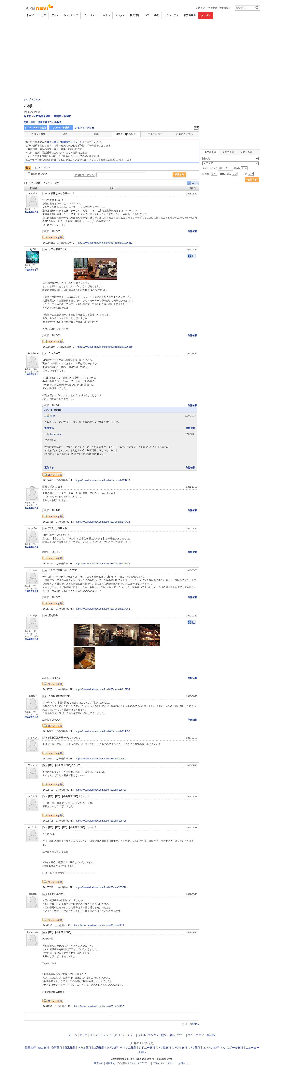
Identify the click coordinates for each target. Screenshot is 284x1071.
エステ (138, 1063)
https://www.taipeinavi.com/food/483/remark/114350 (103, 731)
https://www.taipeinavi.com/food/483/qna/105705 (101, 820)
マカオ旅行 (84, 1047)
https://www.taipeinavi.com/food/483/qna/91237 (99, 1006)
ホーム (73, 1035)
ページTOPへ (192, 1024)
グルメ (54, 15)
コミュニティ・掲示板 (201, 1035)
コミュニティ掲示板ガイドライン (64, 142)
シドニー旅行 (147, 1047)
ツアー (181, 1035)
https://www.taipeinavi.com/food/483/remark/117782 (103, 608)
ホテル (106, 15)
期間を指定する (39, 174)
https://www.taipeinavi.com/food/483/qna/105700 (101, 789)
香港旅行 (70, 1047)
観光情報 (134, 15)
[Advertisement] (142, 30)
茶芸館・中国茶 (62, 116)
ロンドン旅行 (210, 1047)
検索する (179, 174)
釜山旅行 (43, 1047)
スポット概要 (38, 134)
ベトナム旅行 (128, 1047)
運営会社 (99, 1063)
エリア (42, 15)
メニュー (67, 134)
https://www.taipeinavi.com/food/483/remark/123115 (103, 563)
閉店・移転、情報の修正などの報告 (43, 122)
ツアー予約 (246, 152)
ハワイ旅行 (180, 1047)
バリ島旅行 (164, 1047)
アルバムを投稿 (61, 127)
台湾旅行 (56, 1047)
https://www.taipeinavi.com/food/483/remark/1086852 (105, 242)
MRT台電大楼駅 (42, 116)
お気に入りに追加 (84, 128)
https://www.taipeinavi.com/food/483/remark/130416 (103, 521)
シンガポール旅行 (232, 1047)
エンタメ (120, 15)
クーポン (205, 15)
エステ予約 (228, 152)
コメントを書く (56, 237)
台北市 (27, 116)
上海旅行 (99, 1047)
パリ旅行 (194, 1047)
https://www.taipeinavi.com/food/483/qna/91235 (99, 925)
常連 (52, 416)
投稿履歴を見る (31, 212)
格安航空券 (190, 15)
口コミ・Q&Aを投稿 (35, 127)
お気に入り (184, 134)
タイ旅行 (112, 1047)
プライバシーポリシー (164, 1063)
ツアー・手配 (152, 15)
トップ (30, 15)
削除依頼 (192, 231)
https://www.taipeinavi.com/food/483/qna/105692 (101, 758)
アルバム (155, 134)
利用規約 (110, 1063)
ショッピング (71, 15)
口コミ (37, 167)
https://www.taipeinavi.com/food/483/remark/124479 (103, 480)
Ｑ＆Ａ (47, 167)
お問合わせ (184, 1063)
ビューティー (90, 15)
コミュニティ (171, 15)
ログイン (200, 8)
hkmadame (56, 434)
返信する (49, 428)
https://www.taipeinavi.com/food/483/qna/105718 (101, 887)
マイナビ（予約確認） (219, 8)
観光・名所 (168, 1035)
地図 (96, 134)
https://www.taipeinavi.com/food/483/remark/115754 (103, 689)
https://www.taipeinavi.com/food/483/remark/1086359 (105, 346)
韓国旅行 (30, 1047)
